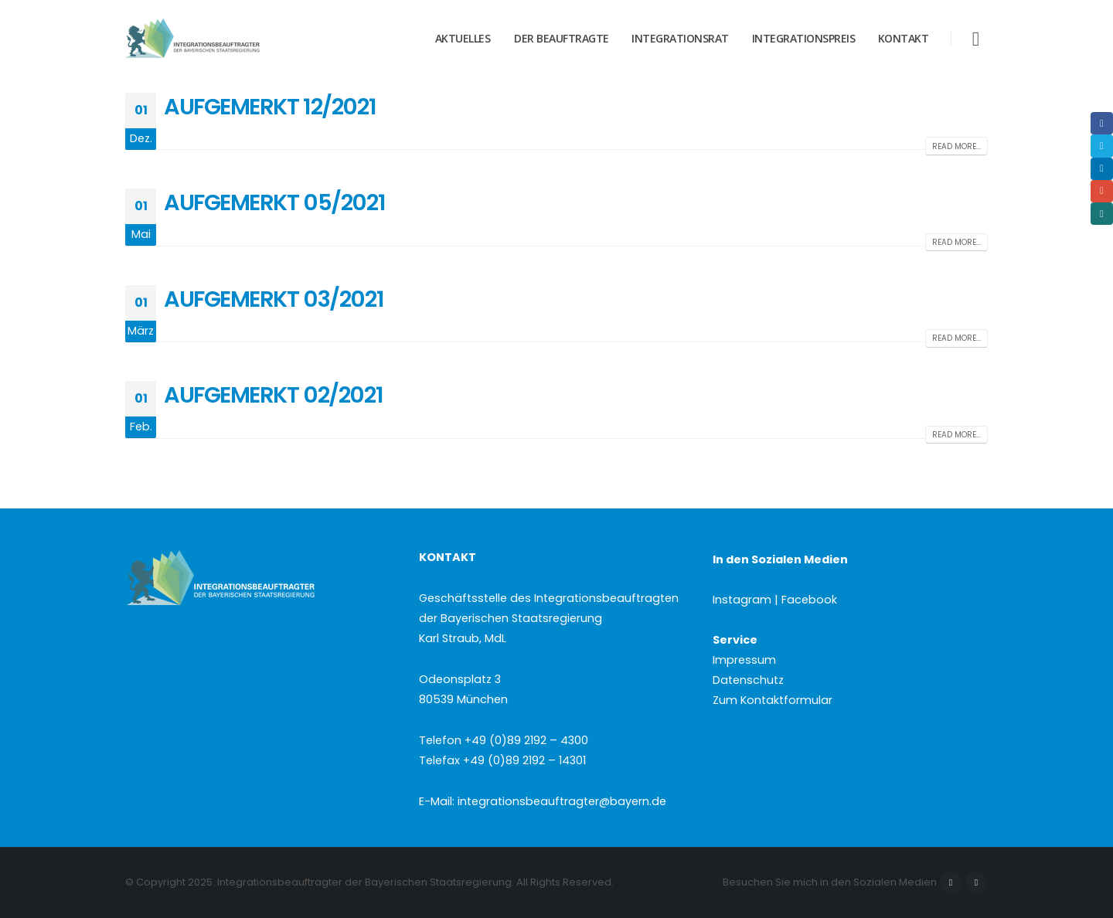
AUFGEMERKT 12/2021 (270, 106)
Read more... (956, 146)
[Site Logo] (221, 39)
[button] (976, 39)
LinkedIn (1102, 169)
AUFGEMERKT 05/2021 (274, 202)
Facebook (951, 882)
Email (1102, 191)
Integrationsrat (680, 38)
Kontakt (903, 38)
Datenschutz (748, 680)
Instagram (976, 882)
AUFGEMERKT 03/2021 (273, 299)
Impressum (744, 660)
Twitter (1102, 145)
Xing (1102, 213)
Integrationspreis (804, 38)
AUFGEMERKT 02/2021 (273, 394)
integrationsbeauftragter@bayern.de (562, 801)
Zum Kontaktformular (772, 700)
